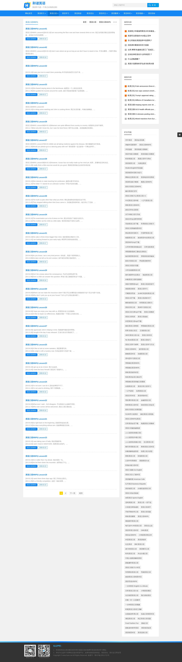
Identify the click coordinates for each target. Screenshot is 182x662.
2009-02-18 (42, 39)
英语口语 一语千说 (144, 502)
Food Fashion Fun (132, 623)
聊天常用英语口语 (131, 447)
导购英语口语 (146, 572)
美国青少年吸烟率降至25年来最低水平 (143, 31)
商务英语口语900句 (132, 205)
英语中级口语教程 (131, 154)
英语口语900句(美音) (133, 419)
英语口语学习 (143, 289)
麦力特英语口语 (131, 549)
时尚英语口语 (130, 553)
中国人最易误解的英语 (133, 558)
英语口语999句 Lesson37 (36, 140)
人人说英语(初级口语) (133, 433)
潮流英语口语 (130, 618)
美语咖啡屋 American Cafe (135, 479)
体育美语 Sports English (134, 498)
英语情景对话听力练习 (133, 173)
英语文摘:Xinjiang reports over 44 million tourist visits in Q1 (150, 105)
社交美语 (128, 544)
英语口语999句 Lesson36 (36, 196)
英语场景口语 (130, 488)
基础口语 (144, 623)
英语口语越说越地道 (132, 428)
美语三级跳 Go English (133, 470)
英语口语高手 (146, 507)
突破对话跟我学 (131, 145)
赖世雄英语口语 (131, 303)
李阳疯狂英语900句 (132, 363)
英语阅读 (77, 13)
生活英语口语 (148, 442)
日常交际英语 (149, 247)
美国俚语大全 (144, 461)
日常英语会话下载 (131, 423)
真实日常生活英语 (131, 210)
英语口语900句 (143, 516)
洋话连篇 (128, 149)
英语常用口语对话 (131, 530)
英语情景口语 (130, 163)
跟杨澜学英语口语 (131, 563)
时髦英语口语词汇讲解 (133, 609)
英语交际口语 (143, 632)
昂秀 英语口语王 (131, 330)
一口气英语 (129, 391)
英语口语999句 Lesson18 (36, 475)
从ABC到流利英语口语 (146, 293)
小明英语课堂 (146, 591)
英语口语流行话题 (131, 265)
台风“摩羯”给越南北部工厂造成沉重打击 (143, 50)
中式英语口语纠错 (131, 200)
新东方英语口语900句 (133, 186)
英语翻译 (114, 13)
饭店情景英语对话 (131, 256)
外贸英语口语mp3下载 (133, 321)
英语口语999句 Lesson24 (36, 382)
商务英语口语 (130, 456)
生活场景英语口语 (131, 595)
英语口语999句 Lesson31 (36, 233)
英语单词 (127, 13)
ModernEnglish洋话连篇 (134, 168)
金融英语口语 (146, 400)
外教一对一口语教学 (132, 600)
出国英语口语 (130, 386)
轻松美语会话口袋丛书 (133, 377)
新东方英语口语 (131, 261)
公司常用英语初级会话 (133, 247)
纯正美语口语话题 (144, 618)
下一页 (72, 493)
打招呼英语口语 (146, 233)
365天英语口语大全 (132, 335)
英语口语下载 (130, 298)
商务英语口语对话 (147, 447)
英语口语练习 (146, 340)
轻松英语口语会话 (147, 405)
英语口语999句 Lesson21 (36, 419)
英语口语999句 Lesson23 (36, 363)
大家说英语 (142, 163)
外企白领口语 (143, 553)
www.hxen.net (67, 655)
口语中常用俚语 (131, 461)
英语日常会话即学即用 (133, 219)
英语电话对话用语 (147, 177)
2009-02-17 (42, 76)
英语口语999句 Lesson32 (36, 66)
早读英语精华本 (145, 261)
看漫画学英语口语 (131, 521)
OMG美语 (144, 530)
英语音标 (151, 13)
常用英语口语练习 (147, 224)
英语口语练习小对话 (132, 567)
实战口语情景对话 (147, 614)
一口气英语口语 (146, 200)
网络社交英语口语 (131, 177)
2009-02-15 (42, 447)
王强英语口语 (145, 330)
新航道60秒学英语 (132, 628)
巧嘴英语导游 (130, 293)
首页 (84, 22)
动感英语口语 (143, 354)
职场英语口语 (143, 456)
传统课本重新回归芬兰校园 (138, 45)
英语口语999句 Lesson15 (36, 438)
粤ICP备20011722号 (101, 655)
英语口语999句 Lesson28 (36, 252)
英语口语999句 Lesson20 (36, 456)
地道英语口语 (147, 275)
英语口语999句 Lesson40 (36, 103)
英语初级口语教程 (141, 149)
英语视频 (139, 13)
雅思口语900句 (146, 182)
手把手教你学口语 (131, 512)
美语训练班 (142, 540)
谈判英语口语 (144, 349)
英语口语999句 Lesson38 (36, 159)
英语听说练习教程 (131, 182)
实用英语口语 (141, 391)
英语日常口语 (130, 307)
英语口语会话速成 (131, 493)
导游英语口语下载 (131, 224)
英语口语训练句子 (144, 298)
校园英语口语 (130, 238)
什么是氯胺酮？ (134, 59)
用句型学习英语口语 (132, 358)
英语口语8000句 (145, 145)
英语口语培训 (130, 317)
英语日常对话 (130, 396)
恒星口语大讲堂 (146, 451)
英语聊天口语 (144, 549)
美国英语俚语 (130, 289)
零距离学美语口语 (131, 400)
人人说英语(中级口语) (133, 437)
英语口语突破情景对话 (133, 228)
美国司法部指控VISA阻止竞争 (139, 36)
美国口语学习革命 (144, 159)
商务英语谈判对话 (131, 372)
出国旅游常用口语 (131, 614)
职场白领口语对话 (131, 465)
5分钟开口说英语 (131, 414)
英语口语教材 (149, 312)
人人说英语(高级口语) (133, 442)
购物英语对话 (130, 354)
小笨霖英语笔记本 (145, 535)
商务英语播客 (130, 516)
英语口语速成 (143, 317)
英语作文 (102, 13)
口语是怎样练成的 (131, 507)
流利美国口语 (130, 502)
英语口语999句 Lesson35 (36, 177)
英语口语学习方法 (147, 344)
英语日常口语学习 (144, 386)
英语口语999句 (105, 22)
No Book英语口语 (131, 340)
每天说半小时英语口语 (133, 526)
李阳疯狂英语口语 (147, 326)
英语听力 (40, 13)
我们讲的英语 (146, 595)
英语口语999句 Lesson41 (36, 29)
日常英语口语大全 (131, 591)
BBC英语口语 (139, 544)
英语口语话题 (146, 512)
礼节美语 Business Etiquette (135, 484)
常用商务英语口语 (131, 572)
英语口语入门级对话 (132, 474)
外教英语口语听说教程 (133, 279)
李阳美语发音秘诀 (147, 256)
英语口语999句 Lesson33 (36, 84)
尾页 (81, 493)
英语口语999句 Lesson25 (36, 345)
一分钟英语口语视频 (132, 605)
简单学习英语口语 (144, 307)
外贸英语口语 (130, 540)
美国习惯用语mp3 (131, 284)
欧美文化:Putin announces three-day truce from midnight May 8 (152, 86)
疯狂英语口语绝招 (131, 326)
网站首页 (28, 13)
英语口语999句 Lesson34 (36, 215)
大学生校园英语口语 (132, 270)
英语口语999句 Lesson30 (36, 289)
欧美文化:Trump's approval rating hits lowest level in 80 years (151, 95)
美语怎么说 (148, 526)
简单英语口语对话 (131, 405)
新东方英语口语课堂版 (133, 409)
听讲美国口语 (130, 159)
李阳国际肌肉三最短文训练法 (135, 251)
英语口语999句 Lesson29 (36, 270)
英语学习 (65, 13)
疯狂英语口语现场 (146, 414)
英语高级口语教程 (147, 154)
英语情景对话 (130, 632)
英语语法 (90, 13)
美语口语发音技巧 (147, 284)
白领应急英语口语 (144, 488)
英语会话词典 (139, 140)
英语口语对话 (147, 335)
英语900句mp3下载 (132, 242)
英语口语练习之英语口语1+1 (135, 196)
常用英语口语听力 (145, 303)
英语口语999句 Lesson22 (36, 400)
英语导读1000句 (131, 581)
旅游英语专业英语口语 (146, 238)
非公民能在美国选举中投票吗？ (140, 40)
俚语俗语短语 (146, 628)
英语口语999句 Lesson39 (36, 122)
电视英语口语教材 (147, 423)
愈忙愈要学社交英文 (132, 275)
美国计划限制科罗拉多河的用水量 (141, 64)
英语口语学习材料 (131, 344)
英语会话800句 (130, 535)
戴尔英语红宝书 (131, 191)
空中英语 (128, 140)
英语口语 (53, 13)
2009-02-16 (42, 262)
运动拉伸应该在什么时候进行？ (140, 54)
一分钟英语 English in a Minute (136, 586)
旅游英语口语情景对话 (133, 577)
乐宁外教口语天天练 (132, 214)
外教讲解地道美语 (131, 451)
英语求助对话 (143, 396)
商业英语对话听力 (131, 233)
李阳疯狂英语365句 (132, 368)
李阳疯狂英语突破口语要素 (135, 382)
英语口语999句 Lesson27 (36, 326)
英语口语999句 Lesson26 (36, 307)
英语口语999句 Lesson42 (36, 47)
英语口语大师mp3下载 (133, 312)
